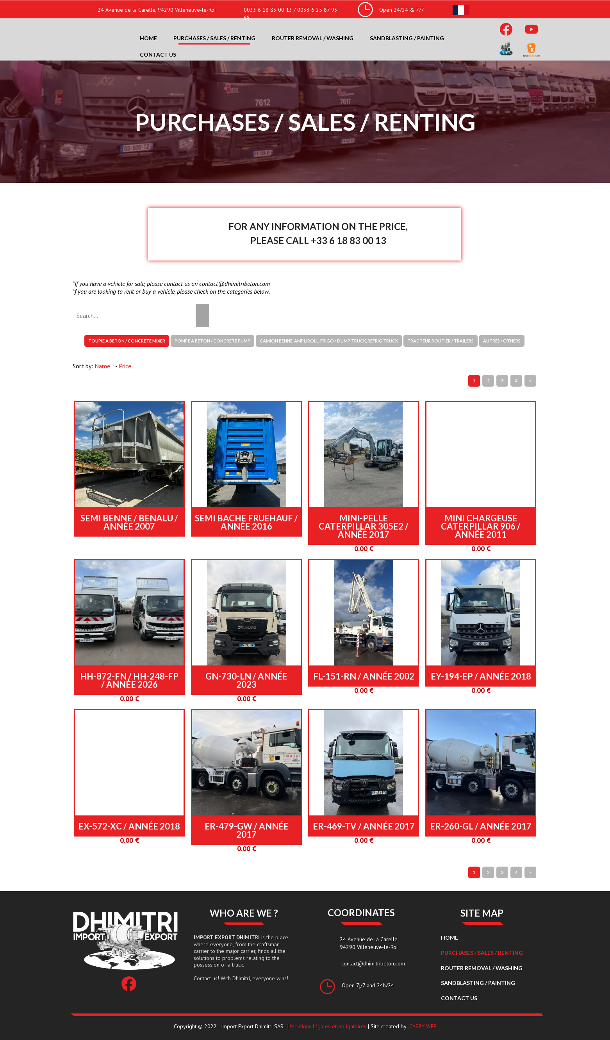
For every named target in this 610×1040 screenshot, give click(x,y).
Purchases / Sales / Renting (214, 38)
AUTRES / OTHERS (502, 340)
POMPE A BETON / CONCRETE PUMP (212, 340)
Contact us (158, 54)
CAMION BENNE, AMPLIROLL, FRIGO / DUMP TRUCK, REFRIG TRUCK (329, 340)
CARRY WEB (423, 1026)
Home (148, 38)
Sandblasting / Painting (407, 38)
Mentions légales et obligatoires (328, 1026)
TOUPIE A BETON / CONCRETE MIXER (126, 340)
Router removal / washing (312, 38)
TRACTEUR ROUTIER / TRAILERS (440, 340)
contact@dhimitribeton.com (373, 963)
